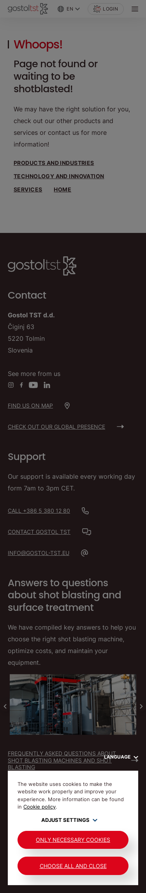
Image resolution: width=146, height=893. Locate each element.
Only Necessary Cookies (73, 839)
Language (121, 757)
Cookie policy (39, 807)
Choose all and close (73, 866)
